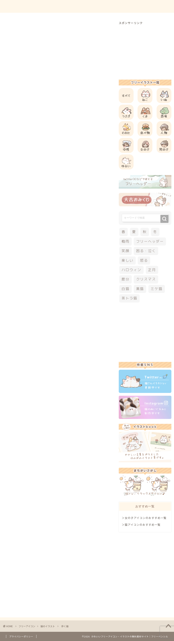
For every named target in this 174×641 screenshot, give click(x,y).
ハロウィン (131, 269)
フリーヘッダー (150, 241)
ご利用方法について (105, 6)
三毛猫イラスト (17, 294)
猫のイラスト (14, 26)
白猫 (126, 288)
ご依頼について (156, 6)
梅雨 (126, 241)
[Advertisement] (79, 163)
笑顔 (126, 250)
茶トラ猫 (129, 298)
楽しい (127, 260)
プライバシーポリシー (21, 636)
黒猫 (140, 288)
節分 (126, 279)
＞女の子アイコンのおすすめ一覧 (144, 518)
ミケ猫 (156, 288)
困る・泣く (146, 250)
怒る (144, 260)
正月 (152, 269)
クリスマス (146, 279)
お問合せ (132, 6)
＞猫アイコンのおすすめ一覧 (141, 525)
